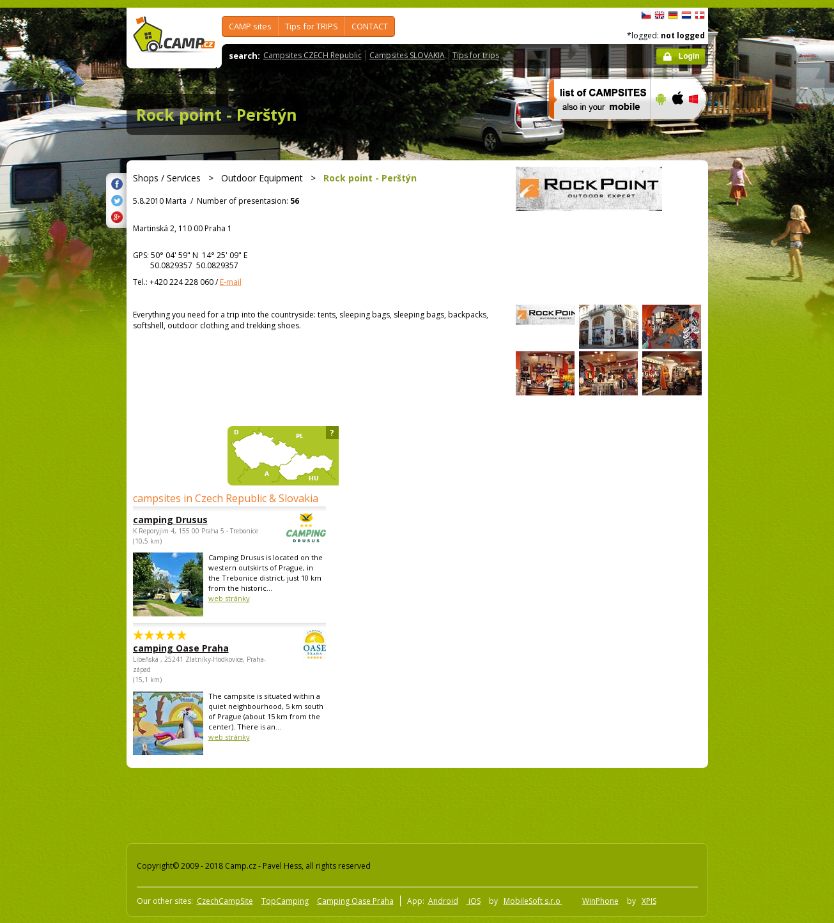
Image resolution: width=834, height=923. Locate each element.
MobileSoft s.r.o (533, 901)
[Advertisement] (761, 391)
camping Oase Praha (194, 648)
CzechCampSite (225, 901)
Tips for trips (475, 55)
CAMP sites (250, 26)
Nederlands (686, 15)
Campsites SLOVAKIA (407, 55)
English (659, 15)
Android (443, 901)
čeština (646, 15)
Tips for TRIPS (311, 26)
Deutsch (673, 15)
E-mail (231, 282)
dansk (700, 15)
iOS (474, 901)
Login (689, 56)
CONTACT (369, 26)
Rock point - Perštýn (216, 114)
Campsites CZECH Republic (312, 55)
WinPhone (600, 901)
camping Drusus (194, 520)
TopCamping (285, 901)
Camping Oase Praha (355, 901)
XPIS (649, 901)
